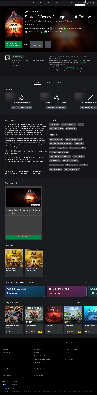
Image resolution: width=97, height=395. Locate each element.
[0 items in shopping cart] (88, 2)
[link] (14, 263)
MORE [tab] (59, 82)
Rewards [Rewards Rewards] (4, 372)
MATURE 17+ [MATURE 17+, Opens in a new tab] (17, 57)
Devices (50, 3)
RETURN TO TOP (23, 237)
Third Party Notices (56, 391)
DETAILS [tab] (37, 82)
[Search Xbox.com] (84, 2)
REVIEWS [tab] (48, 82)
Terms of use (37, 391)
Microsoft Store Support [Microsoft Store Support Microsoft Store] (71, 349)
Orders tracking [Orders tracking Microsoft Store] (69, 355)
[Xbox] (23, 3)
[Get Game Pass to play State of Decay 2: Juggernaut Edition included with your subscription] (13, 44)
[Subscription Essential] (25, 291)
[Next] (90, 89)
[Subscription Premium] (67, 291)
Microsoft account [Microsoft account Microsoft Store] (69, 346)
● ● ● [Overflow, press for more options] (48, 44)
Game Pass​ (32, 3)
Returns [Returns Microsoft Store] (67, 352)
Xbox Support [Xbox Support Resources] (37, 349)
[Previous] (86, 89)
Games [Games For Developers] (36, 372)
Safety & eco (67, 391)
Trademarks (46, 391)
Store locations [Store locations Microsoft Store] (69, 359)
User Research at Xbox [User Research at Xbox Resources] (39, 362)
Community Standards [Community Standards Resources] (39, 355)
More (58, 3)
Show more (9, 165)
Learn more (82, 63)
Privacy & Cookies (26, 391)
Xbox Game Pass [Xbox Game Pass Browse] (6, 352)
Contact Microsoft (15, 391)
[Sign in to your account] (92, 2)
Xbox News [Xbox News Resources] (36, 346)
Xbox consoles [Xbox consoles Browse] (5, 346)
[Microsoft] (9, 3)
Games (42, 3)
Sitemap (6, 391)
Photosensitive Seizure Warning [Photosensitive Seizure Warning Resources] (42, 359)
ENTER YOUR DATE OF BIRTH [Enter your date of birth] (21, 107)
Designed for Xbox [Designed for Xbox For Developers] (38, 375)
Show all (80, 302)
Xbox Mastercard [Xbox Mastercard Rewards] (6, 375)
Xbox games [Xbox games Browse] (5, 349)
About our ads (76, 391)
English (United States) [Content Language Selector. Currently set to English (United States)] (11, 381)
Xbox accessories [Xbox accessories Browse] (6, 355)
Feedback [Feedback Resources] (36, 352)
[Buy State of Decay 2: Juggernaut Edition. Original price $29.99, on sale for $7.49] (36, 44)
